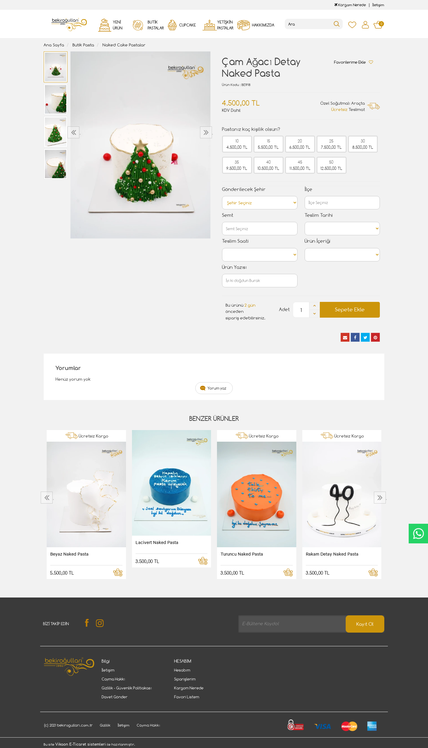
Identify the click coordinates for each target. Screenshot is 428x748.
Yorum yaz (216, 388)
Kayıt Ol (365, 624)
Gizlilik (105, 725)
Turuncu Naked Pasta (242, 554)
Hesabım (182, 670)
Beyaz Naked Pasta (69, 554)
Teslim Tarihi (319, 215)
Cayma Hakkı (113, 679)
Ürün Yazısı (234, 267)
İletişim (378, 5)
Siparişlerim (185, 679)
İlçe (308, 189)
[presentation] (74, 132)
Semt (227, 215)
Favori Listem (186, 696)
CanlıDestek (418, 533)
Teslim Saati (235, 241)
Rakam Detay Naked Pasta (332, 554)
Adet (284, 309)
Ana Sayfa (54, 44)
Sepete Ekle (350, 309)
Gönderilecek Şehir (244, 189)
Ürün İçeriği (318, 241)
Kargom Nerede (350, 5)
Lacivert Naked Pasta (157, 542)
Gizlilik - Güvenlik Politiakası (127, 688)
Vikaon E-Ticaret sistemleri (80, 744)
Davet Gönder (115, 696)
